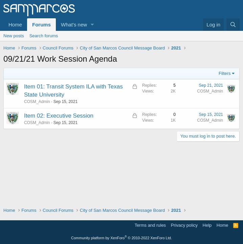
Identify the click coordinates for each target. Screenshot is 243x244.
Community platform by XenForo (121, 238)
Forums (41, 24)
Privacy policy (184, 225)
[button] (92, 24)
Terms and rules (150, 225)
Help (207, 225)
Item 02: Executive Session (58, 116)
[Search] (233, 24)
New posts (13, 35)
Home (15, 24)
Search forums (43, 35)
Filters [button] (224, 73)
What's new (74, 24)
